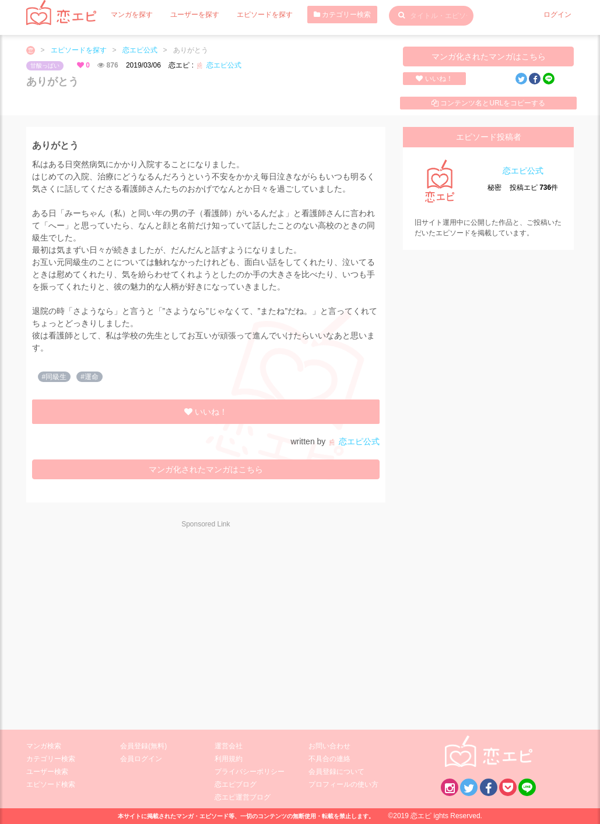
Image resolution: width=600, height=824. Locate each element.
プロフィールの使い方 (343, 784)
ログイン (557, 14)
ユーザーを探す (194, 14)
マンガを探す (132, 14)
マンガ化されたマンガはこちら (488, 56)
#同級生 (54, 377)
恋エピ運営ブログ (243, 797)
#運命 (89, 377)
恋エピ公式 (139, 50)
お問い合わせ (329, 746)
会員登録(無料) (143, 746)
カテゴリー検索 (342, 14)
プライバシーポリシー (250, 772)
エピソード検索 (50, 784)
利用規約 (229, 759)
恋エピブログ (236, 784)
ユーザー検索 (47, 772)
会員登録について (336, 772)
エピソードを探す (265, 14)
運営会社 (229, 746)
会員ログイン (141, 759)
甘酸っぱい (44, 65)
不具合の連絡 (329, 759)
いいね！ (434, 79)
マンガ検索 (43, 746)
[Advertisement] (130, 621)
